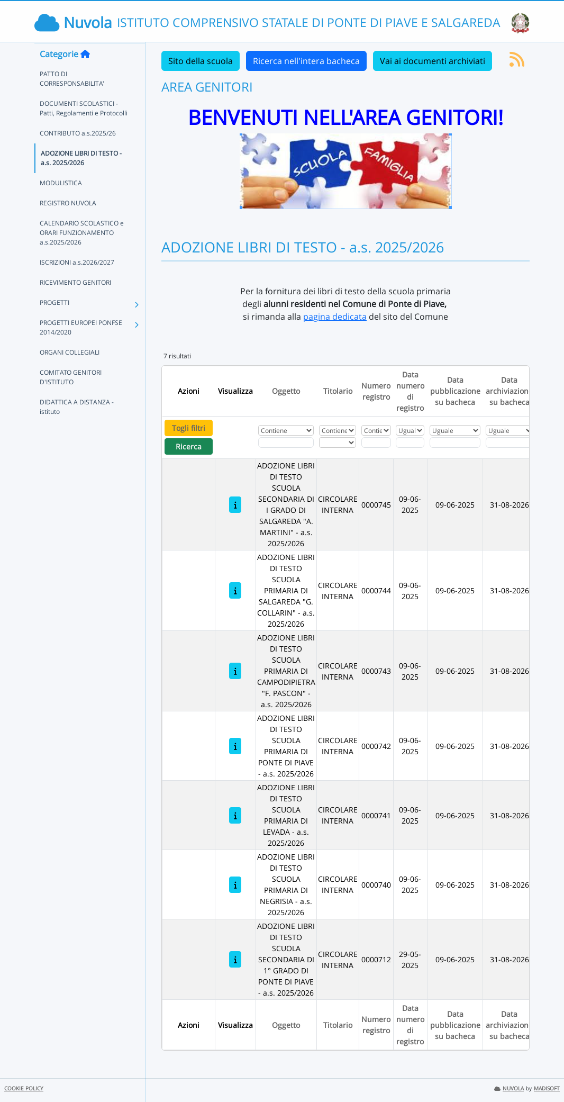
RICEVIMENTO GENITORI (75, 303)
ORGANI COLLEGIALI (69, 372)
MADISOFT (547, 1088)
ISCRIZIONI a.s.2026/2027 (77, 282)
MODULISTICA (61, 203)
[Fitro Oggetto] (286, 442)
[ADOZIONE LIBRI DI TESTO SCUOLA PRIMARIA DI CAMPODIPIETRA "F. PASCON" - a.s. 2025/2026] (235, 671)
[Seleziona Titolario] (337, 442)
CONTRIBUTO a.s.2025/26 (78, 153)
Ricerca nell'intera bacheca (306, 61)
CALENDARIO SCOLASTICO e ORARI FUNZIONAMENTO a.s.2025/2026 (82, 253)
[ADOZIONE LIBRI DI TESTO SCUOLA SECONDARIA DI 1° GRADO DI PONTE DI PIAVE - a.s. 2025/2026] (235, 959)
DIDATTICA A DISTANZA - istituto (77, 427)
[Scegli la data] (410, 442)
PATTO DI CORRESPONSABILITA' (72, 99)
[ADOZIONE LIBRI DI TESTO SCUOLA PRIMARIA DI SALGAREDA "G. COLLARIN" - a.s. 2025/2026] (235, 590)
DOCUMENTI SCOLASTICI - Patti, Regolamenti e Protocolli (84, 129)
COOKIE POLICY (23, 1088)
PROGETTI (54, 323)
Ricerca (189, 446)
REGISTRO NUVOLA (68, 223)
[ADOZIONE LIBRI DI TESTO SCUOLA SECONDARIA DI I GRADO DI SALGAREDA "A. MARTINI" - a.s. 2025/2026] (235, 504)
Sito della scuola (200, 61)
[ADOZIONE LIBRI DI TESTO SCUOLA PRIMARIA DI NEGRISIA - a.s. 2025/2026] (235, 885)
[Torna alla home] (85, 74)
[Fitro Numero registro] (376, 442)
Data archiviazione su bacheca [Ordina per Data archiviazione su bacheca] (509, 391)
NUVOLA (509, 1088)
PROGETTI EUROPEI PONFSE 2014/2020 (81, 348)
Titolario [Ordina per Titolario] (337, 391)
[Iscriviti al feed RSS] (517, 62)
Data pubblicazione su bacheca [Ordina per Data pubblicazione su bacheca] (455, 391)
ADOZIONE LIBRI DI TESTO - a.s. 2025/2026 (81, 178)
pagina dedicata (335, 316)
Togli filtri (188, 428)
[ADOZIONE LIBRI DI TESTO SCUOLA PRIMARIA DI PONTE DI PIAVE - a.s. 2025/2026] (235, 746)
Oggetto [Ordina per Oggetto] (286, 391)
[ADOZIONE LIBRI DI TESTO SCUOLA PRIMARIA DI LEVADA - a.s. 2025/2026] (235, 815)
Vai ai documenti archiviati (432, 61)
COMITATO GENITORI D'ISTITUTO (71, 398)
